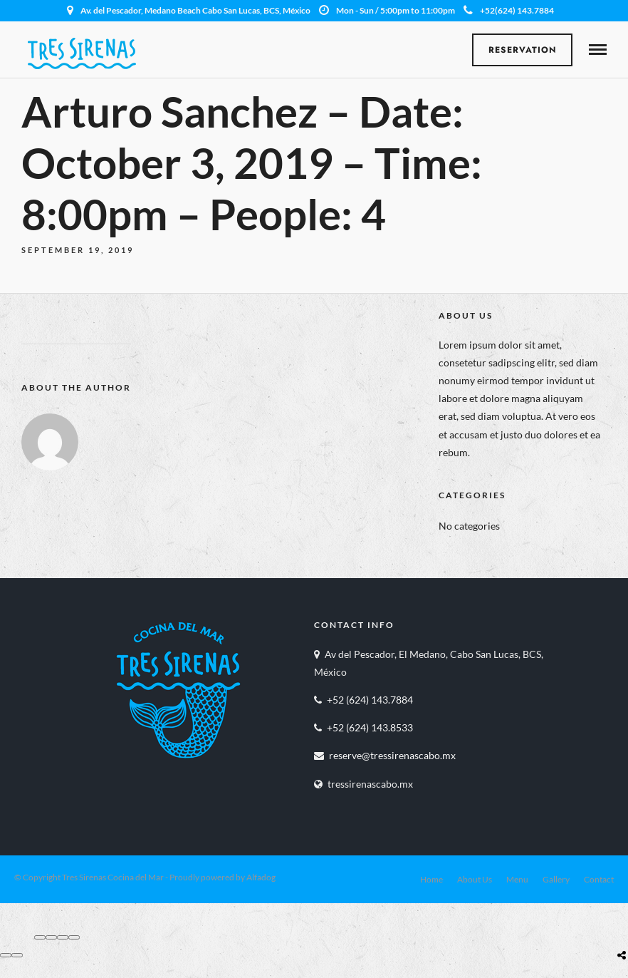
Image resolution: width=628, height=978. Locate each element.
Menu (517, 879)
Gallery (556, 879)
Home (431, 879)
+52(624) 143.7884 (509, 10)
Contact (599, 879)
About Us (474, 879)
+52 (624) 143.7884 (370, 700)
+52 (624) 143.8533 (370, 727)
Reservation (522, 49)
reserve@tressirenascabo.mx (392, 755)
